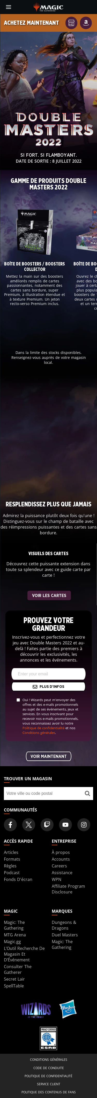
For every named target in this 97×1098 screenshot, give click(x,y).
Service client (48, 1084)
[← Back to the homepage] (48, 6)
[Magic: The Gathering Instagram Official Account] (83, 824)
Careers (59, 866)
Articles (11, 852)
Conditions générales (39, 732)
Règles (10, 866)
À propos (61, 852)
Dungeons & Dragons (64, 925)
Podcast (12, 872)
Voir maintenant (49, 756)
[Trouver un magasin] (87, 793)
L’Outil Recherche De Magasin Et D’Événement (24, 954)
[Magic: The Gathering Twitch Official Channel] (47, 824)
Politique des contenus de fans (48, 1092)
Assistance (62, 872)
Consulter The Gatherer (18, 969)
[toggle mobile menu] (8, 7)
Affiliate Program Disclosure (68, 889)
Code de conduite (48, 1068)
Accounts (61, 859)
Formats (12, 859)
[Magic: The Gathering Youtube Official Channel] (65, 824)
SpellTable (14, 986)
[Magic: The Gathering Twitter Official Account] (28, 824)
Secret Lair (14, 979)
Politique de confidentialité (43, 728)
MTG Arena (15, 935)
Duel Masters (65, 935)
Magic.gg (12, 941)
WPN (56, 879)
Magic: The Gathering (14, 925)
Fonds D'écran (18, 879)
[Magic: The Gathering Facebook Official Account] (10, 824)
